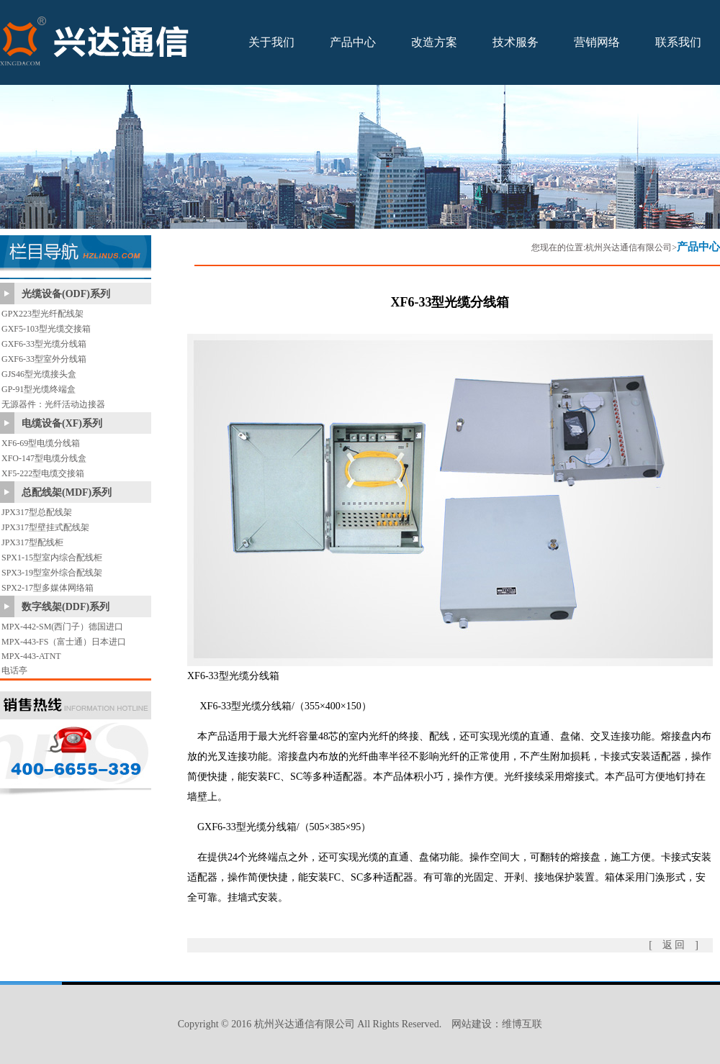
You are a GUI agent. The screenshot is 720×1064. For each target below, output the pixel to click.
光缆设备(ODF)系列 (66, 293)
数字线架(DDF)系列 (65, 606)
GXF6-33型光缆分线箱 (43, 344)
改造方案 (434, 42)
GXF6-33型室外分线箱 (43, 359)
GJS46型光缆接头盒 (38, 374)
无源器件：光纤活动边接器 (53, 404)
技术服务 (515, 42)
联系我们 (678, 42)
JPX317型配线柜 (32, 542)
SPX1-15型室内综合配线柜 (51, 558)
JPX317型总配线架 (36, 512)
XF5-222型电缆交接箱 (42, 473)
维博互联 (522, 1024)
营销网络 (597, 42)
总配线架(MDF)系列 (67, 492)
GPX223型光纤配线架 (42, 314)
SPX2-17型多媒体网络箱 (47, 588)
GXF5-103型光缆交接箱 (46, 329)
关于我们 (271, 42)
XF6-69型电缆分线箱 (40, 443)
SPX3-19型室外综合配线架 (51, 573)
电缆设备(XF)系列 (62, 423)
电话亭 (14, 670)
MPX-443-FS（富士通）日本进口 (63, 642)
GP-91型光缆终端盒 (38, 389)
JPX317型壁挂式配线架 (45, 527)
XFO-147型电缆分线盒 (43, 458)
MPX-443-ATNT (31, 656)
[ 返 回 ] (673, 945)
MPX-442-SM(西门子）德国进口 (62, 627)
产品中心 (353, 42)
